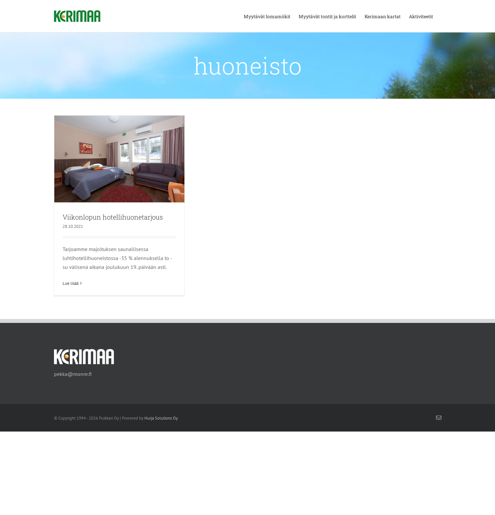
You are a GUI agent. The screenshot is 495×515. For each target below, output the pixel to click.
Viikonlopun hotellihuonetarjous (113, 217)
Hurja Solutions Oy (161, 419)
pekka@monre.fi (73, 374)
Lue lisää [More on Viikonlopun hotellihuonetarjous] (70, 283)
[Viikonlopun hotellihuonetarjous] (119, 159)
